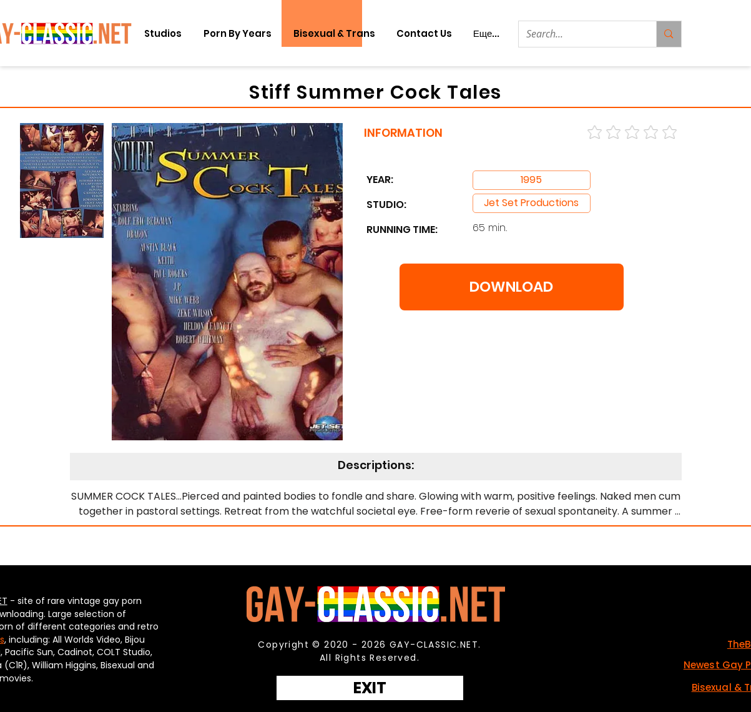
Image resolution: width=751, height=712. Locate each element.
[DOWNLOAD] (512, 287)
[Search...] (578, 34)
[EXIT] (370, 688)
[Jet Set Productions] (532, 203)
